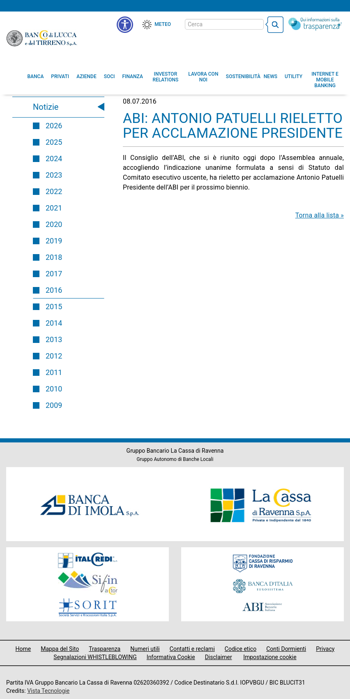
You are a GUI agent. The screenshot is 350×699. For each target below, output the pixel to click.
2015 (54, 306)
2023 (54, 175)
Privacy (325, 649)
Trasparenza (104, 649)
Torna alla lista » (319, 215)
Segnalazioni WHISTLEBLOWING (95, 657)
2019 (54, 240)
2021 (54, 208)
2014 (54, 323)
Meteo (162, 24)
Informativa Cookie (171, 657)
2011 (54, 372)
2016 (54, 290)
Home (23, 649)
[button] (203, 77)
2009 (54, 405)
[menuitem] (36, 76)
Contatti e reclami (192, 649)
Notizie (45, 107)
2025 (54, 142)
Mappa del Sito (60, 649)
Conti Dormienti (286, 649)
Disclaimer (218, 657)
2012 (54, 356)
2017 (54, 273)
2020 (54, 224)
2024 (54, 158)
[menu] (125, 25)
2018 (54, 257)
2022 (54, 191)
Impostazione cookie (270, 657)
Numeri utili (145, 649)
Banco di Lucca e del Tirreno (42, 38)
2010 (54, 388)
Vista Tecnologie (48, 690)
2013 (54, 339)
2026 (54, 125)
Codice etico (240, 649)
